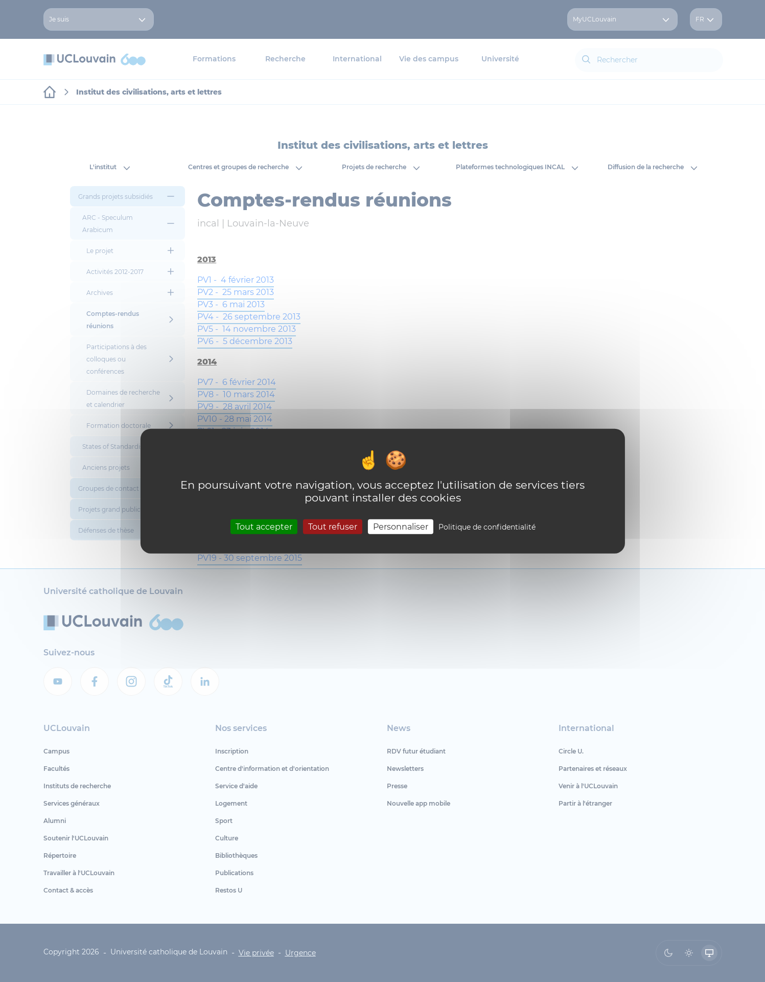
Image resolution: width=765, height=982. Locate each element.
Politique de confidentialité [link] (487, 527)
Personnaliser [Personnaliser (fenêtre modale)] (400, 527)
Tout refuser (332, 527)
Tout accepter (264, 527)
